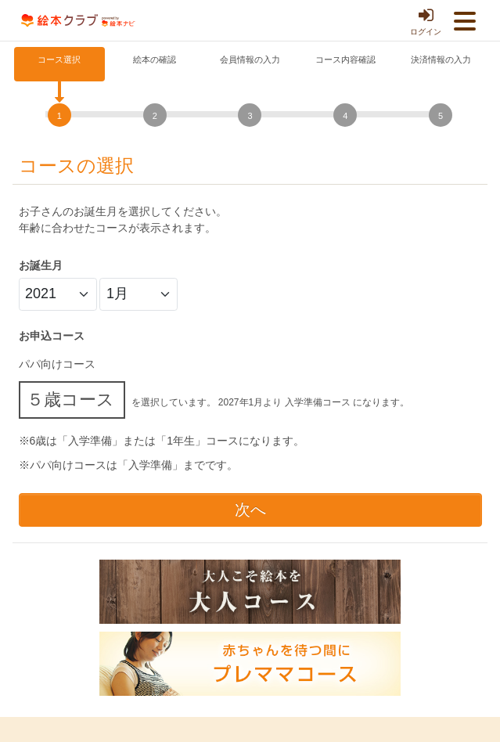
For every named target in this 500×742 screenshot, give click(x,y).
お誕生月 (41, 265)
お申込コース (52, 336)
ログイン (425, 21)
